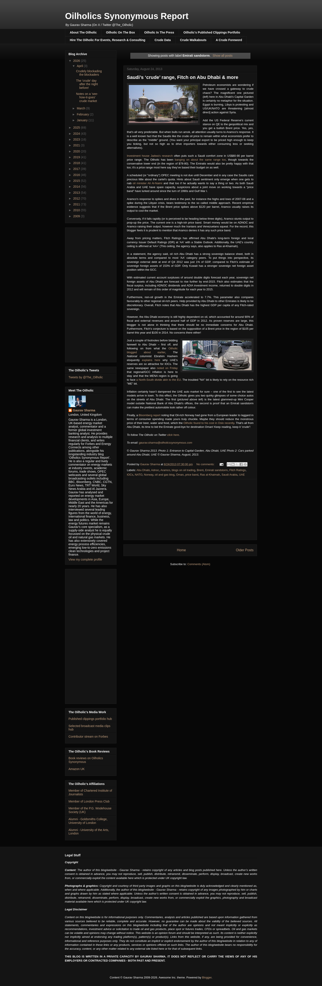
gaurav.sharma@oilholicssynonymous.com (165, 442)
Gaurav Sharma (84, 410)
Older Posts (244, 550)
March (81, 108)
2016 (77, 175)
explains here (151, 360)
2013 (77, 192)
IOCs (130, 474)
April (80, 66)
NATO (138, 474)
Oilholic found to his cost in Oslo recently (208, 423)
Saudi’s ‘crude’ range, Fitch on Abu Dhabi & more (182, 77)
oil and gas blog (164, 474)
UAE (242, 474)
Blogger (207, 977)
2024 (77, 133)
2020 (77, 151)
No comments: (205, 464)
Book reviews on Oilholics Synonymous (86, 760)
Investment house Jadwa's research (150, 155)
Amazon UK (77, 769)
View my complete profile (85, 559)
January (82, 120)
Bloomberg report (150, 415)
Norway (148, 474)
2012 (77, 198)
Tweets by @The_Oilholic (86, 377)
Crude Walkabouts (193, 40)
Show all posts (223, 55)
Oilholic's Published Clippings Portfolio (211, 32)
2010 (77, 210)
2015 (77, 180)
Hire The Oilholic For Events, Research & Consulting (107, 40)
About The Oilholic (83, 32)
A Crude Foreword (229, 40)
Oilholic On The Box (120, 32)
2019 (77, 157)
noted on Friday (167, 368)
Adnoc (155, 470)
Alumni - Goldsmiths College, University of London (88, 821)
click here (173, 434)
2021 (77, 145)
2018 (77, 163)
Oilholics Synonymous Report (126, 16)
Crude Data (163, 40)
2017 (77, 169)
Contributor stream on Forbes (88, 736)
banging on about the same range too (200, 159)
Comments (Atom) (198, 564)
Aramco (165, 470)
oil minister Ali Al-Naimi (147, 183)
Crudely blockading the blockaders (89, 73)
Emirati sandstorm (216, 470)
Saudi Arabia (230, 474)
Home (181, 550)
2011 (77, 204)
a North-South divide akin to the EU (158, 379)
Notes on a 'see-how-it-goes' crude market (87, 97)
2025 (77, 127)
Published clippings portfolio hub (90, 719)
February (83, 114)
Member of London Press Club (89, 801)
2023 (77, 139)
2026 (77, 60)
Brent (200, 470)
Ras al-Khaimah (210, 474)
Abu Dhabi (143, 470)
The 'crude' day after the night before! (87, 84)
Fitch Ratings (237, 470)
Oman (180, 474)
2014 (77, 186)
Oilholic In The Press (159, 32)
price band (191, 474)
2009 (77, 216)
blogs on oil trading (183, 470)
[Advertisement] (190, 510)
